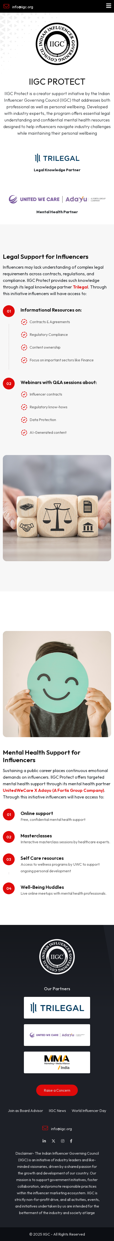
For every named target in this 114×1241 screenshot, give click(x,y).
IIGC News (57, 1110)
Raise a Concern (57, 1090)
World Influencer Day (89, 1110)
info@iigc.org (18, 6)
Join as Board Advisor (25, 1110)
